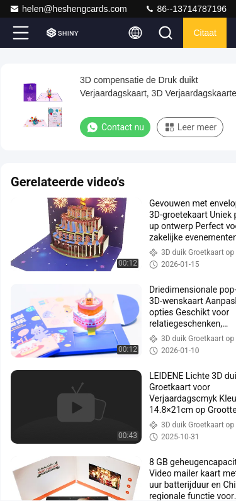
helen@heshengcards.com (68, 9)
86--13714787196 (186, 9)
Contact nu (115, 127)
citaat (204, 33)
